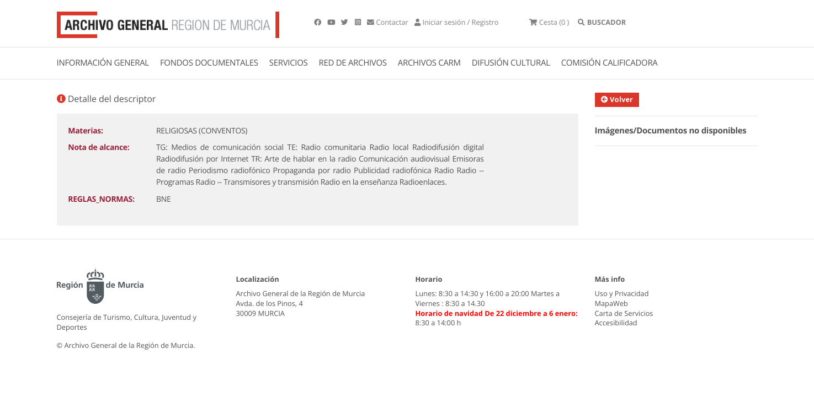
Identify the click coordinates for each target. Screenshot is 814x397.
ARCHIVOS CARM (429, 62)
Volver (617, 99)
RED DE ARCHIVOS (353, 62)
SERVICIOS (288, 62)
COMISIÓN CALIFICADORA (609, 62)
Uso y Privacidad (622, 293)
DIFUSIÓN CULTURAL (511, 62)
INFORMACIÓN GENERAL (103, 62)
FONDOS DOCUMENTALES (209, 62)
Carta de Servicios (624, 313)
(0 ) (549, 22)
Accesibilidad (616, 323)
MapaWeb (611, 303)
